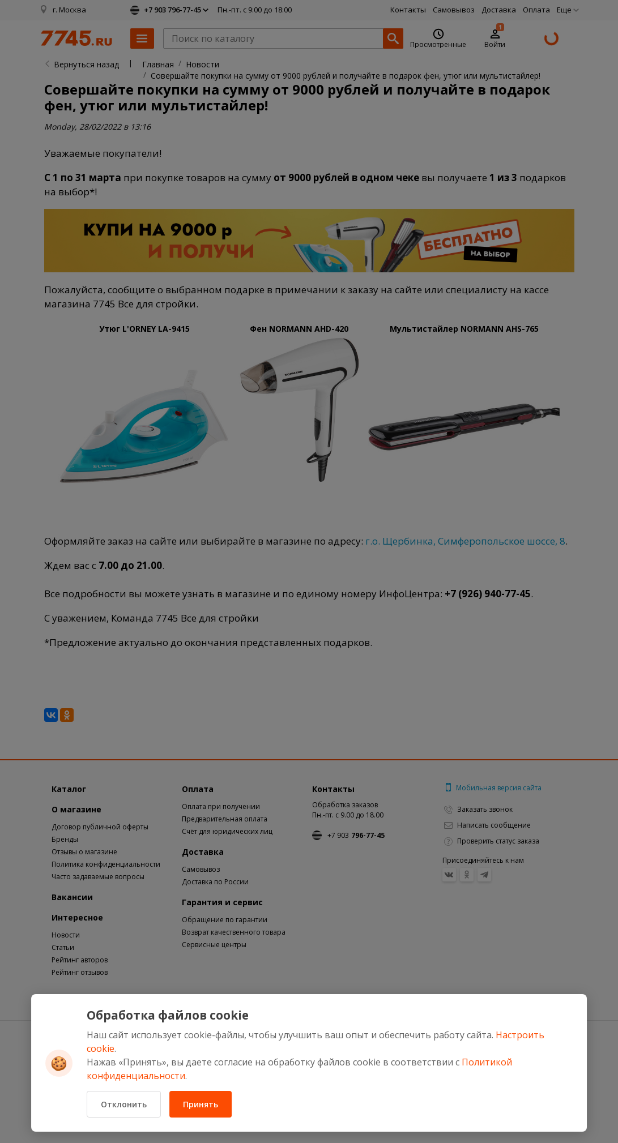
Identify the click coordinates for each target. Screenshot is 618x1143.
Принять (200, 1104)
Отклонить (124, 1104)
